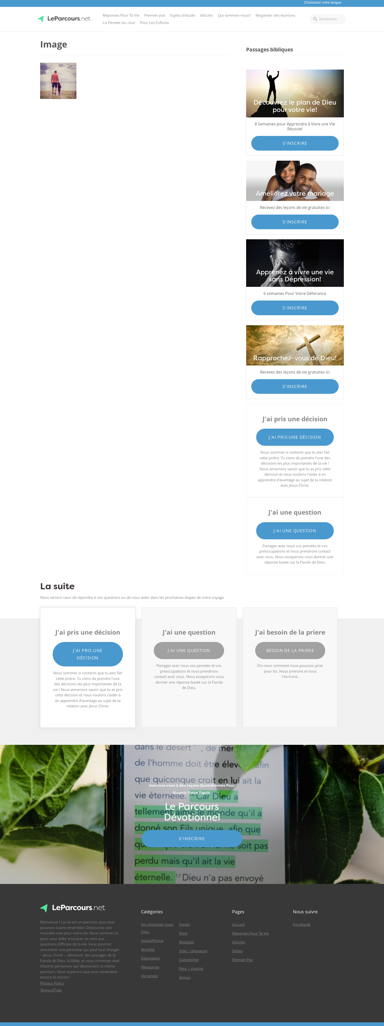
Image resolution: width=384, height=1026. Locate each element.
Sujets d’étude (182, 15)
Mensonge (150, 967)
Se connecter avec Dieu (157, 928)
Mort (183, 933)
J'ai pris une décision (295, 437)
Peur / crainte (191, 968)
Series (237, 951)
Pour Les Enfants (154, 22)
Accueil (238, 924)
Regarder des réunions (275, 15)
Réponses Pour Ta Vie (121, 15)
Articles (206, 15)
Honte (184, 924)
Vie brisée (149, 976)
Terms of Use (51, 990)
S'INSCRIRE (192, 838)
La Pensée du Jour (119, 22)
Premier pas (154, 15)
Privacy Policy (52, 983)
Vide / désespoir (193, 951)
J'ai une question (295, 530)
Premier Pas (242, 959)
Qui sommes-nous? (234, 15)
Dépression (150, 958)
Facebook (302, 924)
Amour (185, 977)
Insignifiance (152, 940)
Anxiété (148, 949)
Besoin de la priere (290, 650)
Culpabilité (189, 959)
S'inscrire (295, 143)
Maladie (186, 942)
